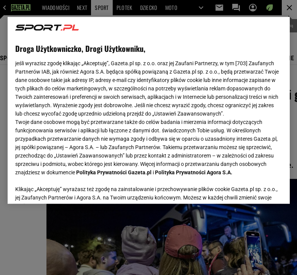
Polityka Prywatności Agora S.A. (193, 172)
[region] (149, 110)
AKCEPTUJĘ (256, 189)
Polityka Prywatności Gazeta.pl (114, 172)
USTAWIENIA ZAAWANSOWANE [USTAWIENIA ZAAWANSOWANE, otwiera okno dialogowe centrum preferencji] (65, 188)
